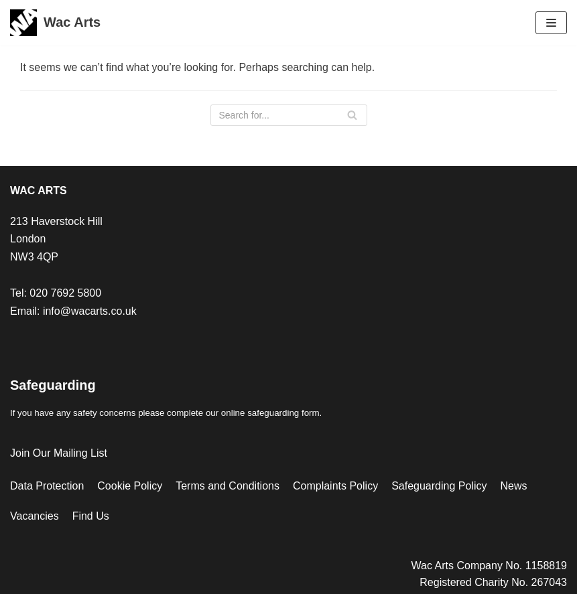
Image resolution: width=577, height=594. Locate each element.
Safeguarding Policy (439, 486)
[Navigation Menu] (551, 22)
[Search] (288, 115)
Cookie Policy (129, 486)
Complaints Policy (335, 486)
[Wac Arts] (55, 22)
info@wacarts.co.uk (90, 311)
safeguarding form (283, 413)
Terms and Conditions (227, 486)
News (513, 486)
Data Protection (47, 486)
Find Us (90, 516)
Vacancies (34, 516)
